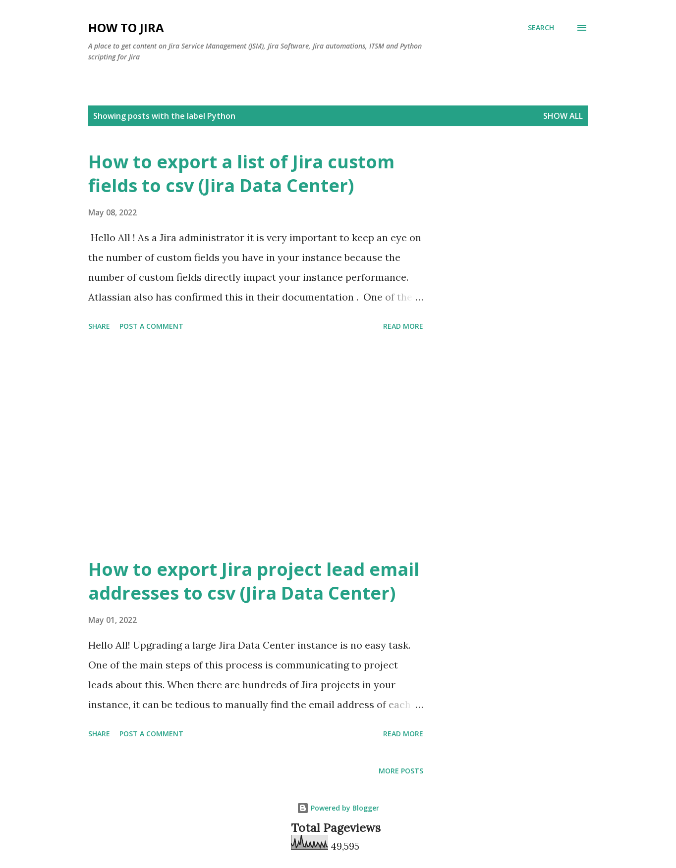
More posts (401, 770)
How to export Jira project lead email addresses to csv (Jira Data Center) (253, 581)
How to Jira (126, 27)
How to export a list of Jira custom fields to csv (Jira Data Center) (241, 174)
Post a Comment (151, 326)
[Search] (541, 28)
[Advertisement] (255, 446)
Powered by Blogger (338, 808)
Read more (403, 326)
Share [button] (99, 326)
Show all (563, 115)
